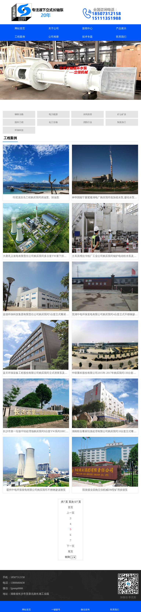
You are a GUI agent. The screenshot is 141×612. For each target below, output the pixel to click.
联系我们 (121, 36)
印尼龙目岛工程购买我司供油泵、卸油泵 (36, 197)
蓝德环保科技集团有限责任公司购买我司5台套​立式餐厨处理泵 (36, 314)
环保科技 (19, 130)
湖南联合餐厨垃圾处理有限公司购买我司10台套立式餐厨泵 (105, 431)
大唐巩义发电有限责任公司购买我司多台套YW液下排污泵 (36, 256)
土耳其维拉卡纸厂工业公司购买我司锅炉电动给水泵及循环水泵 (105, 256)
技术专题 (87, 36)
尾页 (70, 551)
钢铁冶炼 (19, 114)
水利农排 (87, 114)
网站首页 (20, 28)
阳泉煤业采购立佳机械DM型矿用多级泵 (105, 489)
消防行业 (87, 122)
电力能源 (53, 114)
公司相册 (53, 36)
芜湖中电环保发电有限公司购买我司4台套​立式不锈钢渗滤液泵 (105, 314)
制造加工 (121, 122)
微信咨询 (85, 606)
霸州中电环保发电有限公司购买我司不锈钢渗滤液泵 (36, 489)
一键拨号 (55, 606)
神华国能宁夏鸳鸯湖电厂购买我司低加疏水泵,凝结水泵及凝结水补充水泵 (105, 197)
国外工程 (19, 122)
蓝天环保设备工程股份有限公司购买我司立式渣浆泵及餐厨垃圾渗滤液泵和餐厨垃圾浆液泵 (36, 373)
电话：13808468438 (14, 582)
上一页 (70, 512)
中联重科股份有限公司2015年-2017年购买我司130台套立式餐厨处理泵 (105, 373)
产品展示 (121, 28)
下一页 (70, 546)
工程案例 (20, 36)
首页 (70, 507)
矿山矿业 (121, 114)
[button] (53, 104)
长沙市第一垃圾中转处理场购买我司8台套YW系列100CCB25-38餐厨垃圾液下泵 (36, 431)
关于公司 (53, 28)
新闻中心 (87, 28)
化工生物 (53, 122)
